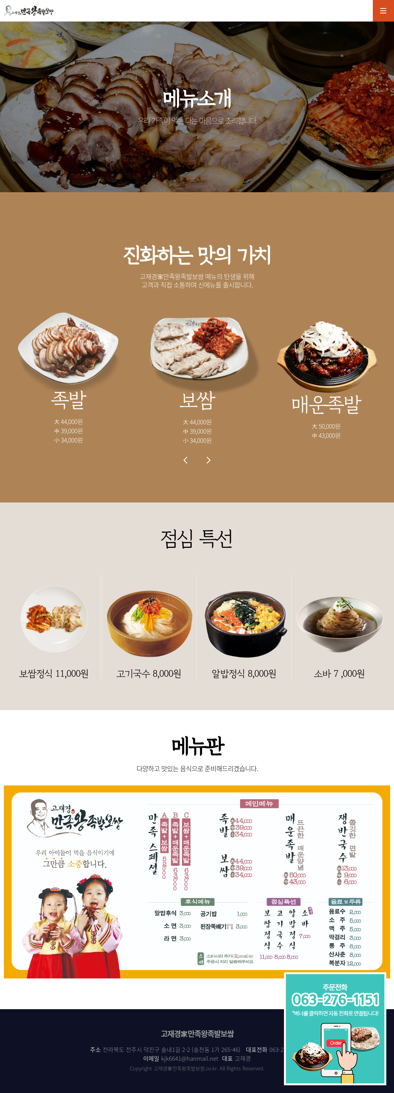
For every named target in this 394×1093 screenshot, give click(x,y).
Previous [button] (185, 460)
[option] (68, 376)
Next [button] (208, 460)
